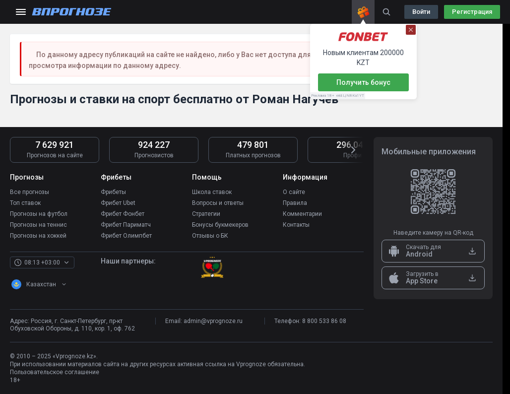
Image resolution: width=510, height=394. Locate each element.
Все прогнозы (29, 192)
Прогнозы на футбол (38, 213)
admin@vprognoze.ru (213, 321)
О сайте (294, 192)
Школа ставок (212, 192)
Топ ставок (25, 202)
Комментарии (302, 213)
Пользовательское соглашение (54, 372)
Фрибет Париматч (126, 224)
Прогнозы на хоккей (38, 235)
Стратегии (206, 213)
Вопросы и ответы (218, 202)
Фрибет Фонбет (122, 213)
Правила (295, 202)
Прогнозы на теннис (38, 224)
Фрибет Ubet (118, 202)
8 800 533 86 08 (324, 321)
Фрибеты (113, 192)
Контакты (296, 224)
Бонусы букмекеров (220, 224)
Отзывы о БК (210, 235)
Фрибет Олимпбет (126, 235)
